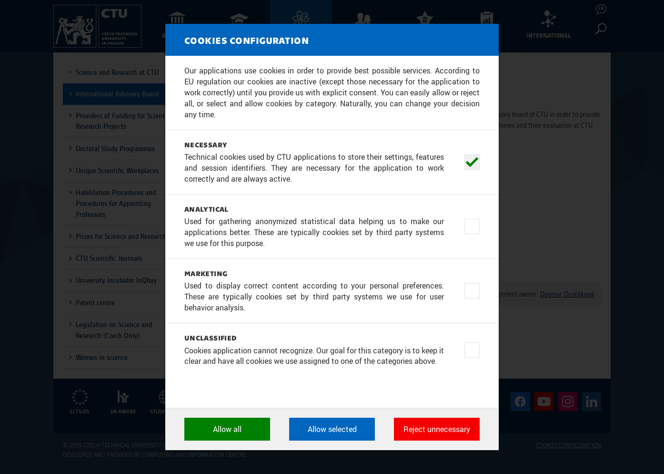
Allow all (227, 429)
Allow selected (332, 429)
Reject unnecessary (436, 429)
